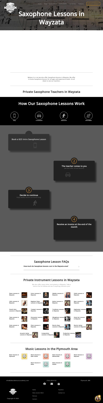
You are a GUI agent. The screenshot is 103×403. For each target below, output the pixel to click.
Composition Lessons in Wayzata (47, 334)
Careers (34, 399)
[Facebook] (44, 384)
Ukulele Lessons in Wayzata (57, 294)
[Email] (52, 384)
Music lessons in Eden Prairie (35, 355)
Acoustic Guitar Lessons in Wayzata (26, 334)
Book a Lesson (93, 4)
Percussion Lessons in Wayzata (36, 318)
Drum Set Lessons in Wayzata (79, 318)
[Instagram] (59, 384)
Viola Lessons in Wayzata (14, 326)
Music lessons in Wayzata (79, 355)
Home (40, 4)
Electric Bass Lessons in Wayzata (58, 326)
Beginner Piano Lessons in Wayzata (37, 302)
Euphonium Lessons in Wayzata (80, 310)
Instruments (63, 4)
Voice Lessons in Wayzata (36, 294)
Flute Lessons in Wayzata (35, 326)
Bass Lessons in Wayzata (78, 302)
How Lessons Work (50, 4)
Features (81, 4)
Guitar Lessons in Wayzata (57, 302)
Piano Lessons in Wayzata (14, 294)
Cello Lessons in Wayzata (14, 302)
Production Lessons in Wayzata (69, 334)
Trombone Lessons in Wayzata (58, 310)
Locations (72, 4)
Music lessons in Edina (35, 363)
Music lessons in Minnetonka (57, 355)
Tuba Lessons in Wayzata (14, 318)
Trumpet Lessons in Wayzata (37, 310)
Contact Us (61, 393)
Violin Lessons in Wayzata (79, 294)
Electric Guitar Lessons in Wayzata (80, 326)
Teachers (61, 389)
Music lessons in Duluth (57, 363)
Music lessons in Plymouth (14, 355)
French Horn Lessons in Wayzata (15, 310)
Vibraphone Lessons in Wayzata (58, 318)
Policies (34, 396)
